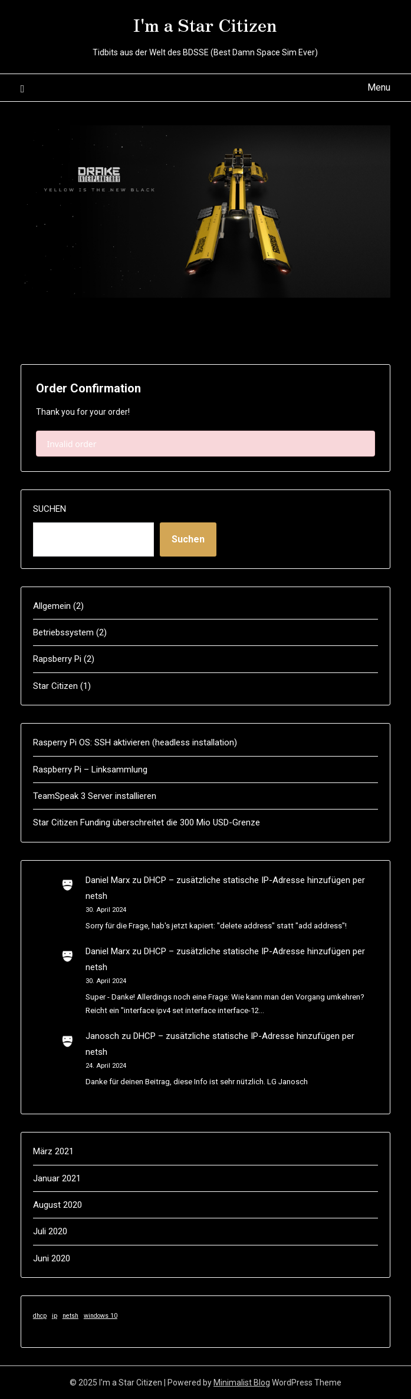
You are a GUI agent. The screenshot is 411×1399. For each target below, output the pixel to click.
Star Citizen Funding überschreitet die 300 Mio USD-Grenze (146, 822)
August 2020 (57, 1205)
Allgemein (52, 606)
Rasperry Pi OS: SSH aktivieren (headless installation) (135, 742)
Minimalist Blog (241, 1382)
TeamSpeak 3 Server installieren (94, 796)
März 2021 (53, 1151)
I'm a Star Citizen (205, 24)
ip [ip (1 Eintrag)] (54, 1316)
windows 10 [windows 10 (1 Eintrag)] (100, 1316)
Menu (378, 87)
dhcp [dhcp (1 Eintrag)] (40, 1316)
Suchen (49, 509)
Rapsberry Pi (57, 659)
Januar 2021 (57, 1178)
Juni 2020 (51, 1258)
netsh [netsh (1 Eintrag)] (70, 1316)
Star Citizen (55, 686)
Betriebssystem (63, 632)
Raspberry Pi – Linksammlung (90, 769)
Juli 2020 (50, 1231)
